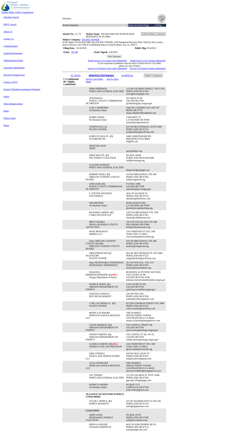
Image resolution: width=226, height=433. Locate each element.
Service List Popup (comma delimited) (147, 68)
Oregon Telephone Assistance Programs (21, 89)
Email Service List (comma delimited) (147, 60)
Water (6, 111)
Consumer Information (14, 67)
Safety (6, 96)
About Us (7, 31)
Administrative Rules (13, 60)
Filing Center (9, 118)
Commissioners (10, 46)
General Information (12, 53)
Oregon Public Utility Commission (17, 12)
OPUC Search (9, 24)
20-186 (74, 52)
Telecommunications (13, 104)
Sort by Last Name (94, 79)
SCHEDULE (127, 75)
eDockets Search (11, 17)
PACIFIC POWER (90, 39)
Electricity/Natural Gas (14, 75)
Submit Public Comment (153, 34)
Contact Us (8, 39)
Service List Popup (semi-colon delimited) (107, 68)
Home (6, 125)
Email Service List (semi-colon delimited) (107, 60)
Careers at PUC (10, 82)
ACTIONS (75, 75)
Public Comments (153, 75)
